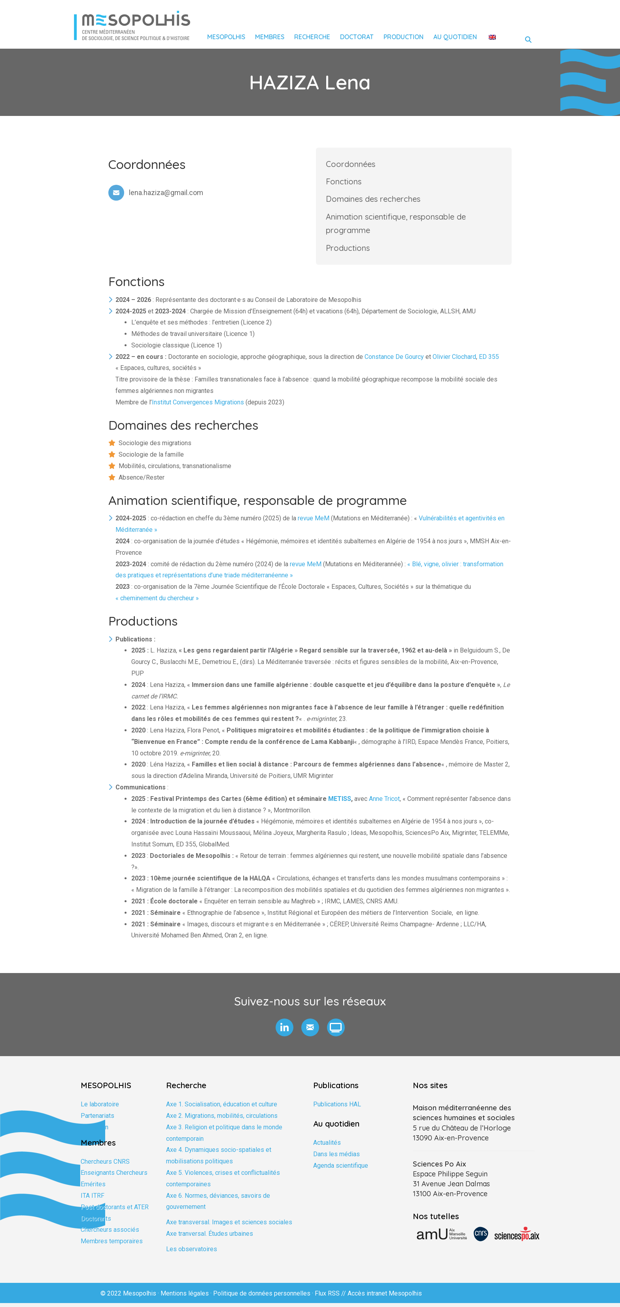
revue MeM (313, 522)
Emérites (93, 1188)
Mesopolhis (226, 37)
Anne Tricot (384, 802)
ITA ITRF (92, 1199)
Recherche (312, 37)
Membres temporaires (112, 1245)
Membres (269, 37)
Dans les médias (336, 1157)
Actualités (327, 1146)
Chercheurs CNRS (105, 1165)
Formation (94, 1130)
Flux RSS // (331, 1297)
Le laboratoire (100, 1108)
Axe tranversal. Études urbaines (209, 1237)
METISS (339, 802)
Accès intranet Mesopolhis (385, 1297)
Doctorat (357, 37)
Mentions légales (185, 1297)
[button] (284, 1031)
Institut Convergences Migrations (198, 406)
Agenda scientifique (340, 1169)
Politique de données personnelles (261, 1297)
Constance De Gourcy (394, 360)
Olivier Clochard (454, 360)
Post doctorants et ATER (115, 1210)
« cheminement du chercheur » (157, 602)
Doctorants (96, 1222)
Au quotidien (455, 37)
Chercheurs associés (110, 1233)
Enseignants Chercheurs (114, 1176)
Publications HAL (337, 1108)
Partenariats (97, 1119)
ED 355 (489, 360)
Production (403, 37)
